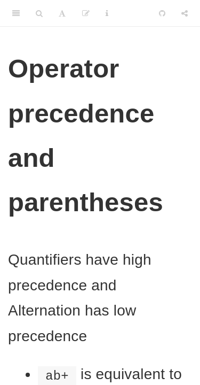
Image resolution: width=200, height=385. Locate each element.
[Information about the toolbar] (107, 13)
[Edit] (86, 13)
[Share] (184, 13)
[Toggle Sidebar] (16, 13)
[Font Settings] (62, 13)
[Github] (162, 13)
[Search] (39, 13)
